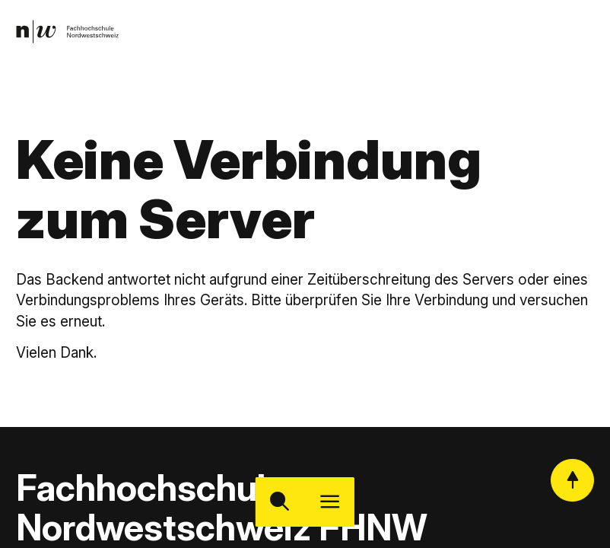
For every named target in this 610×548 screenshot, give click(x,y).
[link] (70, 33)
